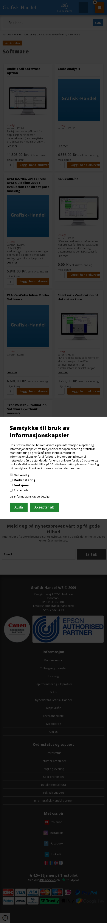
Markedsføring (25, 480)
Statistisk (21, 490)
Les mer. (75, 468)
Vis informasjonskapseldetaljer (30, 496)
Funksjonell (22, 485)
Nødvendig (21, 475)
